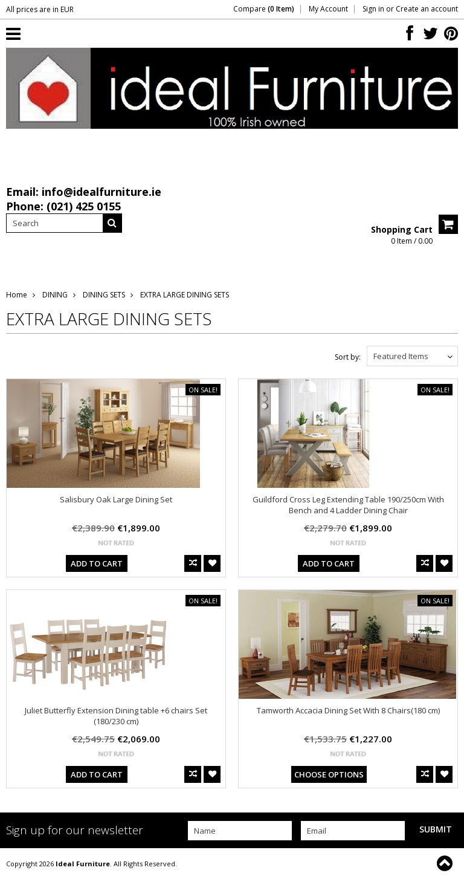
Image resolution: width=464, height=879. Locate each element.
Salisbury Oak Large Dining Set (116, 499)
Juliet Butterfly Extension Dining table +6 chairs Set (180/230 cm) (116, 716)
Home (16, 295)
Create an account (427, 9)
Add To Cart (97, 563)
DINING (55, 295)
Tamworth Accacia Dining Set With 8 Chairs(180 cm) (348, 710)
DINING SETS (104, 295)
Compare (263, 9)
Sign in (373, 9)
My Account (328, 9)
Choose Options (329, 774)
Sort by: (348, 357)
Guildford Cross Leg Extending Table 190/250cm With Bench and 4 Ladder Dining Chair (348, 505)
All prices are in (40, 9)
